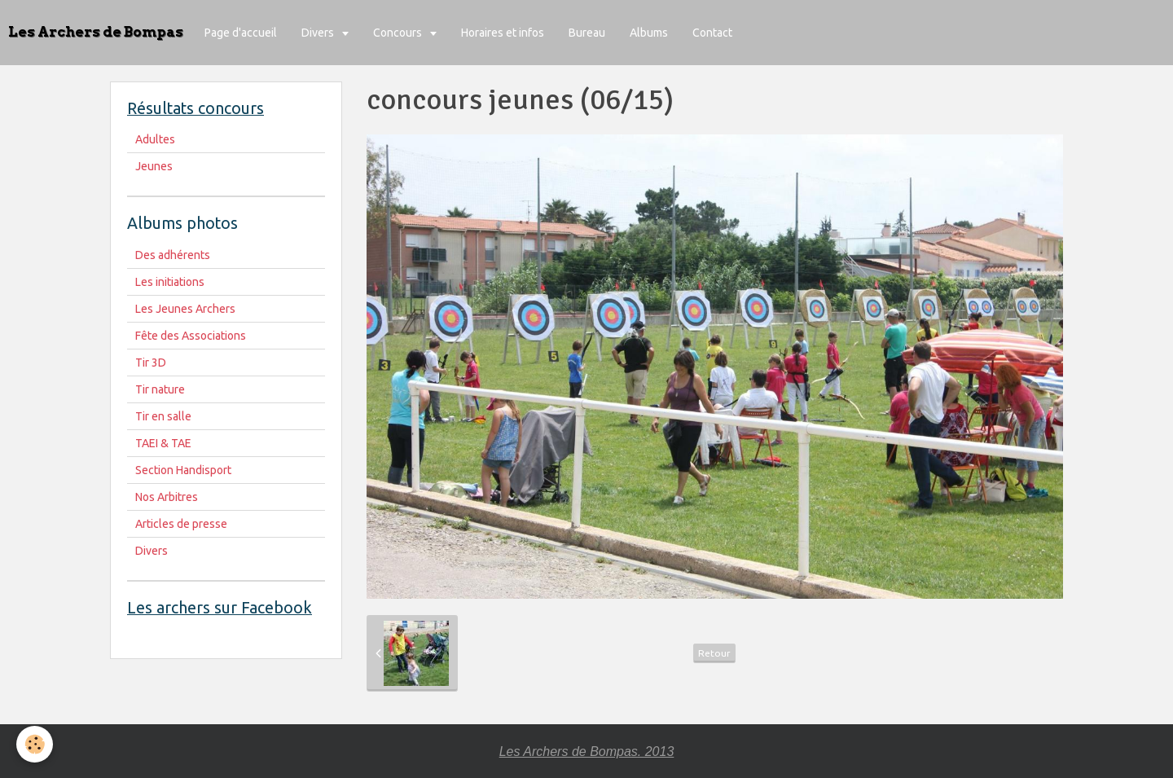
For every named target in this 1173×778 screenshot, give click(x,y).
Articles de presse (181, 523)
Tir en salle (163, 416)
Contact (712, 32)
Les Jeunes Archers (185, 308)
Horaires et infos (502, 32)
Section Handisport (183, 470)
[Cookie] (34, 744)
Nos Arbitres (166, 496)
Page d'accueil (240, 32)
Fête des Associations (190, 335)
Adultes (155, 139)
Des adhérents (172, 255)
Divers (318, 32)
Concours (398, 32)
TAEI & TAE (163, 443)
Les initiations (169, 281)
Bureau (587, 32)
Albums (649, 32)
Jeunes (154, 166)
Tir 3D (150, 362)
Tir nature (160, 389)
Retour (714, 653)
